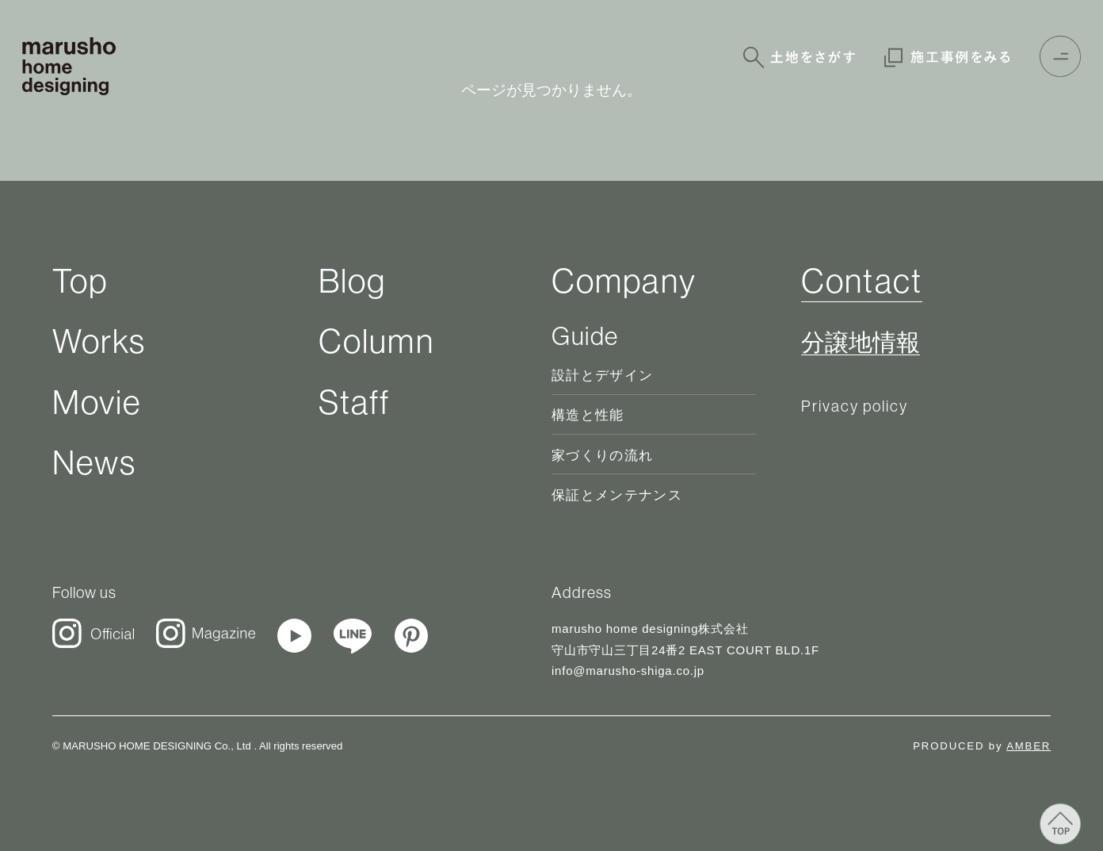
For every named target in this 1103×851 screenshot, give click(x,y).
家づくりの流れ (602, 455)
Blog (352, 280)
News (94, 462)
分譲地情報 (860, 343)
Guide (585, 335)
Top (80, 280)
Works (99, 341)
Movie (97, 402)
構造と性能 (588, 415)
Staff (355, 402)
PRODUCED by (982, 746)
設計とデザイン (602, 375)
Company (624, 280)
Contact (861, 280)
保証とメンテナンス (617, 495)
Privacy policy (854, 406)
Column (376, 341)
